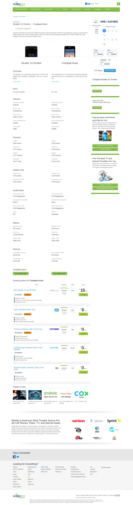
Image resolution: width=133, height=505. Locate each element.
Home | (78, 493)
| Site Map (112, 493)
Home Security (76, 9)
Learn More (97, 80)
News (92, 3)
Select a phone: (96, 26)
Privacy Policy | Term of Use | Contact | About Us (95, 493)
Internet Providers (57, 469)
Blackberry (87, 471)
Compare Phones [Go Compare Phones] (105, 138)
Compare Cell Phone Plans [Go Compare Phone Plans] (105, 135)
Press (96, 3)
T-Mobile (15, 475)
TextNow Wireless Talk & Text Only (28, 329)
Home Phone (49, 9)
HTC (28, 473)
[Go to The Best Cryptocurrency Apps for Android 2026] (35, 395)
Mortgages (98, 9)
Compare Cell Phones (19, 16)
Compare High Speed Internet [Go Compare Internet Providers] (105, 177)
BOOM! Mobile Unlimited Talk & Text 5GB (29, 368)
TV (58, 9)
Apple (28, 469)
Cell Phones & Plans (21, 9)
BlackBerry (29, 471)
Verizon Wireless (17, 469)
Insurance (87, 9)
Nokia (28, 480)
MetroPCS (15, 482)
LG (27, 475)
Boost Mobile (16, 484)
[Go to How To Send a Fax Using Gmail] (19, 395)
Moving (107, 9)
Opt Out (118, 493)
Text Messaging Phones (73, 475)
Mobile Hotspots (43, 469)
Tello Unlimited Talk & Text (24, 310)
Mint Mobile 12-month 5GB (25, 290)
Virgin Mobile (16, 478)
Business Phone (36, 9)
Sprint (14, 473)
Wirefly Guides (98, 467)
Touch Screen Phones (72, 473)
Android (86, 469)
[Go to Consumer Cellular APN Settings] (66, 395)
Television (55, 471)
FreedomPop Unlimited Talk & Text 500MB (28, 348)
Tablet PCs (42, 471)
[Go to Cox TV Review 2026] (81, 395)
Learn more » (17, 81)
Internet (65, 9)
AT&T (14, 471)
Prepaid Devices (71, 471)
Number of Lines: (111, 26)
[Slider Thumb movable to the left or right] (95, 44)
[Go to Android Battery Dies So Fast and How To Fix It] (50, 395)
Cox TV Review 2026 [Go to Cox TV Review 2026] (81, 401)
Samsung (29, 482)
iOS (85, 473)
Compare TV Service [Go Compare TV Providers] (105, 174)
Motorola (29, 478)
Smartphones (70, 469)
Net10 (14, 480)
